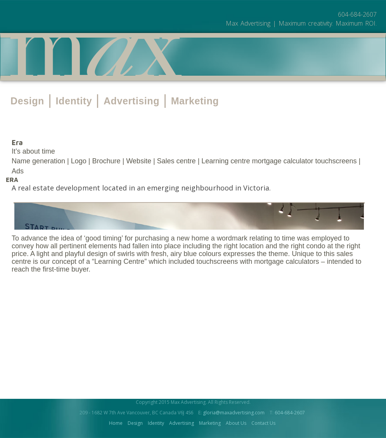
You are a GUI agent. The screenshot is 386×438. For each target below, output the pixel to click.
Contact (293, 57)
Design (27, 100)
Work (212, 57)
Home (116, 423)
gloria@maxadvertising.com (234, 412)
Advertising (131, 100)
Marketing (195, 100)
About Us (250, 57)
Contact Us (263, 423)
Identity (74, 100)
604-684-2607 (290, 412)
